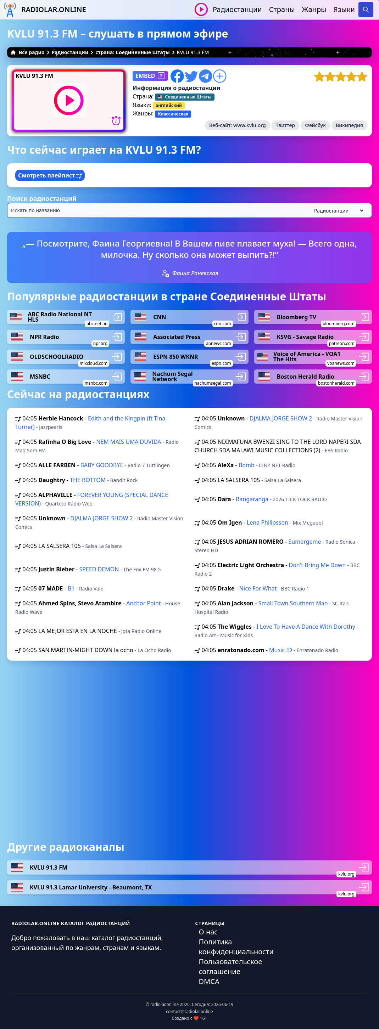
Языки (344, 9)
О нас (208, 932)
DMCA (209, 981)
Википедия (349, 125)
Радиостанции (237, 9)
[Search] (365, 9)
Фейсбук (315, 125)
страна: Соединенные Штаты (132, 52)
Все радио (27, 52)
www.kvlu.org (249, 125)
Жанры (314, 9)
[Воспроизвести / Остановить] (201, 9)
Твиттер (285, 125)
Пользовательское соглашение (230, 966)
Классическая (173, 114)
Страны (282, 9)
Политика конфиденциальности (236, 946)
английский (169, 105)
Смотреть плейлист (50, 175)
